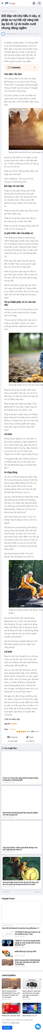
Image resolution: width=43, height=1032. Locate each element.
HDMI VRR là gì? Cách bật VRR (25, 951)
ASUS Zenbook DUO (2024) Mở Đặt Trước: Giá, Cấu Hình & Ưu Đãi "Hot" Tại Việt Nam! (27, 962)
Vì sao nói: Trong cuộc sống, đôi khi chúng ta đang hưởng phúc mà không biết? (20, 779)
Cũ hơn (37, 892)
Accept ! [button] (7, 1028)
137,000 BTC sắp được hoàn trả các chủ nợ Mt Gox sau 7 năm (27, 933)
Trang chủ (4, 11)
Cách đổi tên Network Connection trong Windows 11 (20, 928)
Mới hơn (6, 892)
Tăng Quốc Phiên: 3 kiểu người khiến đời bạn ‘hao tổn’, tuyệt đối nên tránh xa (20, 849)
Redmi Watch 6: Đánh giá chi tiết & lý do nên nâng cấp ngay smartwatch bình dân (31, 994)
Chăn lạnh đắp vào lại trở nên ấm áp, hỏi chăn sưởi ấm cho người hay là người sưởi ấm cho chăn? (21, 883)
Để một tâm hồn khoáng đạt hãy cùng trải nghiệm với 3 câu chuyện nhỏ (20, 814)
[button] (3, 3)
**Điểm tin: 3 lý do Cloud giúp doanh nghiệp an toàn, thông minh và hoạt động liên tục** (27, 943)
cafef (13, 723)
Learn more (15, 1023)
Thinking (12, 11)
